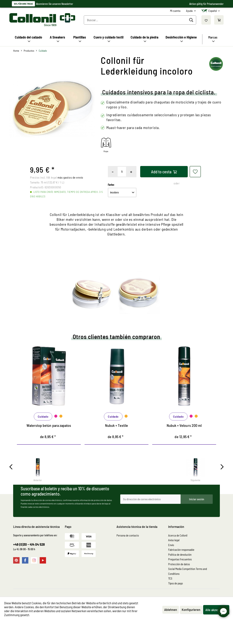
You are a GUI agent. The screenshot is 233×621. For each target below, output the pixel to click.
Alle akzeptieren (216, 610)
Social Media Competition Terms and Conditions (187, 571)
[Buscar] (191, 20)
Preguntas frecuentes (180, 559)
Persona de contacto (127, 535)
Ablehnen (170, 609)
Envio (171, 545)
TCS (170, 578)
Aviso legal (173, 540)
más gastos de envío (70, 177)
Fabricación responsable (181, 549)
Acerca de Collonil (177, 535)
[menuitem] (175, 10)
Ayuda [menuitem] (189, 10)
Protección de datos (179, 564)
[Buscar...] (140, 20)
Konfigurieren (191, 609)
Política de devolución (179, 554)
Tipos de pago (175, 583)
